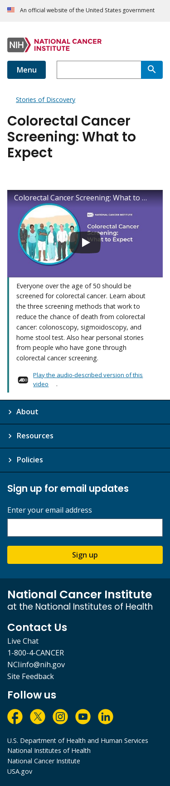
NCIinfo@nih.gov (36, 665)
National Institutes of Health (49, 750)
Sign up (85, 555)
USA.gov (19, 771)
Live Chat (23, 641)
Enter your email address (49, 510)
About (27, 412)
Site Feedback (30, 676)
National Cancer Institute (43, 761)
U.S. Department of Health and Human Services (77, 740)
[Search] (152, 70)
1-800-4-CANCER (35, 653)
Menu (26, 70)
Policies (29, 460)
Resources (34, 436)
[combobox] (99, 70)
